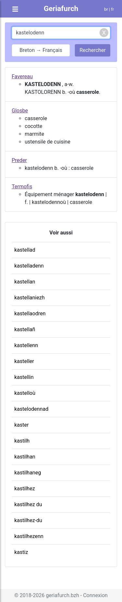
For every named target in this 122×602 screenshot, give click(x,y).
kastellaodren (30, 313)
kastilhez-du (28, 520)
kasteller (24, 361)
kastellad (24, 250)
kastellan (24, 282)
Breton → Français (41, 50)
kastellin (24, 377)
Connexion (95, 595)
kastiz (21, 552)
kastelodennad (31, 409)
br (106, 9)
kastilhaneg (27, 473)
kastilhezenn (28, 536)
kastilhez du (28, 504)
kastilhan (24, 457)
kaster (21, 425)
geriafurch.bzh (62, 595)
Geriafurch (61, 8)
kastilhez (24, 488)
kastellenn (26, 345)
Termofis (22, 186)
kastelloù (24, 393)
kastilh (22, 441)
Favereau (22, 76)
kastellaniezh (29, 298)
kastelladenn (29, 266)
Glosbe (20, 110)
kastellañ (24, 329)
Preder (19, 160)
